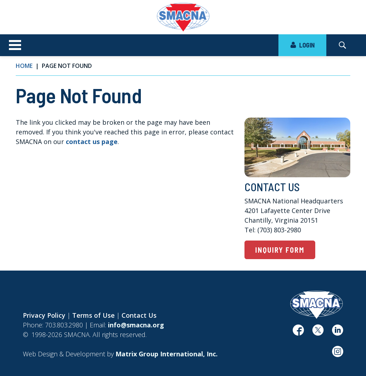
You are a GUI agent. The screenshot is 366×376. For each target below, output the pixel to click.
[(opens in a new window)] (298, 332)
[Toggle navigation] (15, 45)
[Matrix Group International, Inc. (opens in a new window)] (166, 354)
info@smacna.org (136, 325)
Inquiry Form (280, 250)
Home (24, 66)
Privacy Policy (44, 315)
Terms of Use (93, 315)
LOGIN (302, 45)
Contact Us (139, 315)
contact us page (92, 141)
